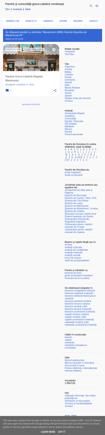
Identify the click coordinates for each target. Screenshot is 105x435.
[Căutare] (91, 5)
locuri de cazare (73, 258)
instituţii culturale (73, 247)
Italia (67, 85)
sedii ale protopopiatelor (77, 260)
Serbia (68, 93)
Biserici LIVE (11, 21)
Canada (69, 74)
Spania (68, 95)
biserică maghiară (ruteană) (79, 293)
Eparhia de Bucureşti (76, 195)
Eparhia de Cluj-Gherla (77, 200)
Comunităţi (70, 118)
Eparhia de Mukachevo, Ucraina (81, 208)
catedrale (69, 342)
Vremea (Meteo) (73, 370)
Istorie (62, 21)
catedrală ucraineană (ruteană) (81, 325)
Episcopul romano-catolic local (80, 214)
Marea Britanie (72, 87)
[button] (55, 91)
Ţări (7, 9)
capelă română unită (75, 317)
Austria (68, 69)
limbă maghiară (73, 172)
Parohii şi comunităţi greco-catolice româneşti (34, 4)
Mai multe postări (31, 105)
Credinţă (47, 21)
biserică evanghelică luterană (80, 290)
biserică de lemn (73, 273)
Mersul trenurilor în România (79, 363)
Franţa (68, 77)
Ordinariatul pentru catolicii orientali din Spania (78, 230)
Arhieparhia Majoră (74, 113)
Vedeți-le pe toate (14, 39)
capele (68, 340)
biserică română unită (76, 306)
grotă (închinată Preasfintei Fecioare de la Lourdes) (79, 276)
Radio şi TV (30, 21)
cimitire (68, 244)
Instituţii (17, 9)
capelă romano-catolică (77, 314)
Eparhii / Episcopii (74, 121)
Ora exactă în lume (74, 365)
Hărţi (27, 9)
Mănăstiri (69, 126)
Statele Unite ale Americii (78, 98)
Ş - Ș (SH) (76, 157)
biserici (68, 337)
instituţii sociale (73, 255)
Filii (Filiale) (71, 124)
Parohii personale (74, 134)
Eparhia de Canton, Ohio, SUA (81, 198)
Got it (61, 431)
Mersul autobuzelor (75, 360)
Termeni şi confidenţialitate (78, 403)
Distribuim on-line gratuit (77, 401)
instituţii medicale (74, 252)
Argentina (70, 66)
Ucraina (69, 101)
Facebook (70, 51)
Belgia (68, 72)
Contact (92, 21)
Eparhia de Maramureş (77, 206)
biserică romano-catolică (77, 303)
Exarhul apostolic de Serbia (79, 216)
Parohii (68, 131)
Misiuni (68, 129)
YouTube (69, 54)
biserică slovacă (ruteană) (78, 309)
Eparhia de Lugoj (73, 203)
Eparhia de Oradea (74, 211)
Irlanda (68, 82)
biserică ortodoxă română (78, 301)
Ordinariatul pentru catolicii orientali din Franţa (78, 225)
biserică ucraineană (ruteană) (80, 311)
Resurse (77, 21)
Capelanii (70, 116)
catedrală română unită (77, 322)
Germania (70, 80)
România (69, 90)
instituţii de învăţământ (76, 250)
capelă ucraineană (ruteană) (79, 319)
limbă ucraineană (74, 175)
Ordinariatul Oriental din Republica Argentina (77, 220)
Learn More (48, 431)
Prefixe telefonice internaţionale (81, 368)
